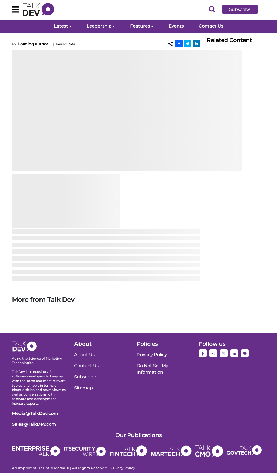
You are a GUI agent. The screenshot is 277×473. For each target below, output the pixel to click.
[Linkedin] (196, 43)
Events (176, 26)
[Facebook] (179, 43)
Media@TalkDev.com (35, 413)
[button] (244, 9)
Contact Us (211, 26)
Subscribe (240, 9)
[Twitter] (187, 43)
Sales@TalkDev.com (34, 424)
